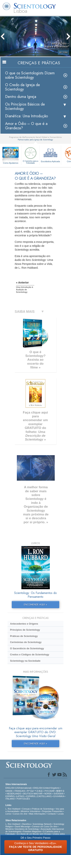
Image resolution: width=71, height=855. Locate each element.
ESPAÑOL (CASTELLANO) (39, 796)
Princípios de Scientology (25, 629)
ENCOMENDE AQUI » (35, 604)
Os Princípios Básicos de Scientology (25, 106)
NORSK (48, 793)
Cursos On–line (20, 814)
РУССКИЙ (49, 791)
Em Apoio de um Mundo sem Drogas (34, 834)
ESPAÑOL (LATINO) (14, 796)
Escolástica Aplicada (50, 154)
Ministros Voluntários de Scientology (22, 829)
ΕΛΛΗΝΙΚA (59, 796)
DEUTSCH (28, 793)
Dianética (26, 824)
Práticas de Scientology (24, 636)
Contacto (52, 814)
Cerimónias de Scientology (25, 642)
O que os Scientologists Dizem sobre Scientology (30, 75)
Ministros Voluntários (30, 811)
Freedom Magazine (32, 831)
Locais (61, 814)
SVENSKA (58, 793)
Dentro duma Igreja (20, 96)
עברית (30, 790)
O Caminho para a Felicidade (30, 155)
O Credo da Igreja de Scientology (22, 87)
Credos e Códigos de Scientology (29, 654)
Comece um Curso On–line (44, 826)
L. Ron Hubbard (12, 809)
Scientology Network (42, 824)
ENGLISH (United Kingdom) (46, 788)
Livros (8, 814)
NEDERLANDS (14, 793)
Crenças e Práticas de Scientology (38, 809)
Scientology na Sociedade (25, 660)
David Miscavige (22, 826)
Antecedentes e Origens (24, 623)
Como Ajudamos (10, 163)
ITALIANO (10, 799)
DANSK (9, 791)
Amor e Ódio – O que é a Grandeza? (26, 126)
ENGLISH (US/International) (18, 788)
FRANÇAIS (20, 791)
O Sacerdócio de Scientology (27, 648)
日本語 (39, 791)
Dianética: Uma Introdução (26, 116)
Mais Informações (37, 814)
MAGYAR (38, 793)
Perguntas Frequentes (52, 811)
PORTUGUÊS (23, 799)
